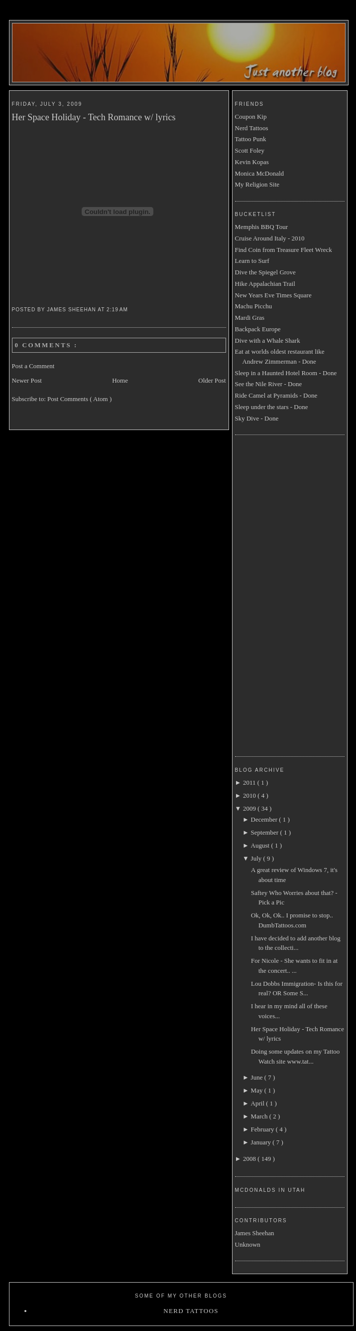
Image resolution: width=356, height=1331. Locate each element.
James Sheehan (254, 1233)
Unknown (247, 1244)
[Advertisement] (275, 594)
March (260, 1116)
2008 (250, 1158)
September (265, 832)
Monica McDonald (259, 173)
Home (120, 380)
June (257, 1077)
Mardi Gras (250, 317)
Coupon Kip (251, 116)
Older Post (212, 380)
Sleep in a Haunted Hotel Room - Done (286, 373)
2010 (250, 795)
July (257, 858)
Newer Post (27, 380)
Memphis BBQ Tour (261, 226)
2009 (250, 808)
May (257, 1090)
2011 (250, 782)
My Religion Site (257, 184)
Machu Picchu (253, 306)
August (261, 845)
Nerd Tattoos (251, 128)
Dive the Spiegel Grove (265, 272)
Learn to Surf (252, 260)
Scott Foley (250, 150)
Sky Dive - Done (257, 418)
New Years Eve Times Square (273, 295)
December (265, 819)
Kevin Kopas (252, 162)
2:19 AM (118, 309)
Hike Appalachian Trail (265, 283)
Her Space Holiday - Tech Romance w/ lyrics (94, 117)
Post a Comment (33, 366)
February (263, 1129)
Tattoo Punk (250, 139)
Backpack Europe (258, 329)
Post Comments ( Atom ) (79, 399)
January (262, 1142)
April (258, 1103)
